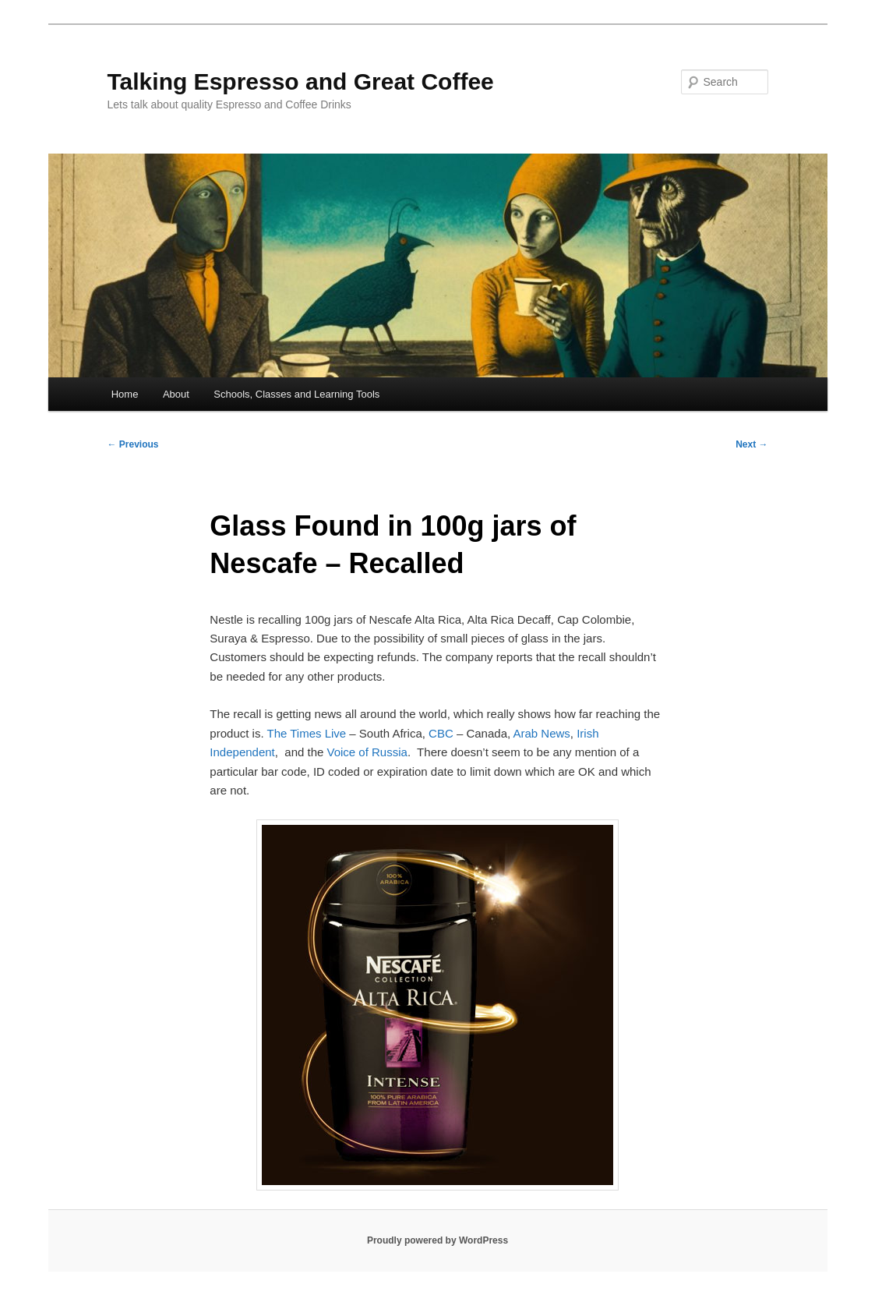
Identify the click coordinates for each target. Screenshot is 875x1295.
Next (751, 444)
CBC (443, 733)
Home (125, 394)
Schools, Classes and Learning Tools (296, 394)
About (176, 394)
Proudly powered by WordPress (437, 1240)
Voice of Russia (367, 752)
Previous (133, 444)
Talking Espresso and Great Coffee (301, 81)
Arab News (541, 733)
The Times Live (306, 733)
